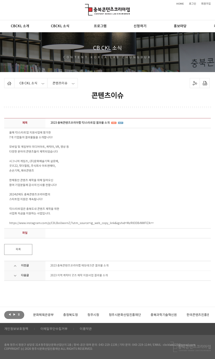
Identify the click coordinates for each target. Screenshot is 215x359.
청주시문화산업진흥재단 (125, 315)
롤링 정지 (19, 315)
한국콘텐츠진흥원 (198, 315)
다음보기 (14, 315)
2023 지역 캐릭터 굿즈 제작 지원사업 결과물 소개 (79, 275)
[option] (43, 315)
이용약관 (86, 329)
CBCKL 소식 (60, 26)
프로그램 (100, 26)
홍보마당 (180, 26)
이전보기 (10, 315)
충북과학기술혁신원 (163, 315)
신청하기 (140, 26)
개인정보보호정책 (16, 329)
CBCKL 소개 (20, 26)
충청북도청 (70, 315)
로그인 (192, 3)
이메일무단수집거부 (54, 329)
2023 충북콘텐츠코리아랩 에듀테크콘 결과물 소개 (79, 265)
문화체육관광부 (43, 315)
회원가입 (206, 3)
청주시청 (93, 315)
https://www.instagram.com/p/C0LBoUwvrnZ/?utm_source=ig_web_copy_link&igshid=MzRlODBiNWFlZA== (81, 223)
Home (5, 80)
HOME (180, 3)
